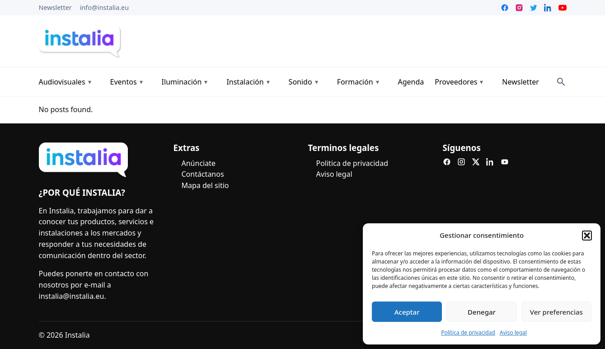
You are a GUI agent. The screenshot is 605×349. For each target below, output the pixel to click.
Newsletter (55, 7)
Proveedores (456, 82)
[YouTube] (505, 162)
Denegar (482, 311)
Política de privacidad (468, 332)
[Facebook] (447, 162)
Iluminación (182, 82)
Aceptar (407, 311)
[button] (586, 235)
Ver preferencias (556, 311)
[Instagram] (461, 162)
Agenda (411, 82)
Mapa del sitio (205, 185)
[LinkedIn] (490, 162)
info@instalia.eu (104, 7)
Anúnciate (199, 163)
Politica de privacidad (352, 163)
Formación (355, 82)
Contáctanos (203, 174)
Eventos (123, 82)
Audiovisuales (62, 82)
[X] (476, 162)
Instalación (244, 82)
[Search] (561, 81)
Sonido (300, 82)
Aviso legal (513, 332)
